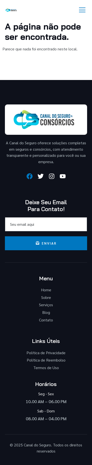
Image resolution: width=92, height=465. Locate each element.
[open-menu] (82, 10)
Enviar (46, 243)
